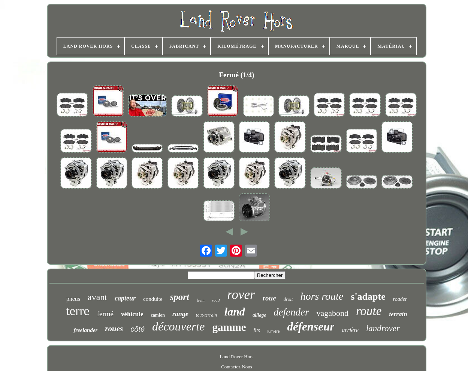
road (216, 300)
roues (114, 328)
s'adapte (368, 296)
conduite (153, 299)
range (180, 314)
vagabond (332, 313)
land (234, 311)
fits (257, 330)
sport (179, 297)
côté (137, 329)
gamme (229, 327)
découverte (178, 326)
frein (201, 300)
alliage (259, 315)
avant (97, 297)
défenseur (310, 326)
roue (269, 298)
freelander (85, 330)
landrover (383, 328)
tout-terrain (206, 315)
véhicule (132, 314)
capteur (125, 298)
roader (400, 299)
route (368, 311)
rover (241, 294)
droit (288, 299)
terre (77, 311)
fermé (105, 314)
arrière (350, 330)
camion (157, 315)
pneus (73, 299)
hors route (321, 296)
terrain (398, 314)
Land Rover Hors (236, 356)
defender (291, 312)
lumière (274, 331)
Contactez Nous (236, 366)
